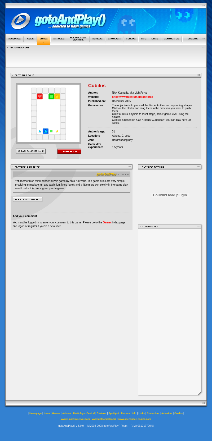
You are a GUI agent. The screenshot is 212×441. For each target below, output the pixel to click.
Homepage (35, 413)
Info (134, 413)
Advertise (166, 413)
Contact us (153, 413)
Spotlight (114, 413)
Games (107, 222)
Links (142, 413)
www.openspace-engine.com (134, 419)
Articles (66, 413)
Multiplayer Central (84, 413)
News (47, 413)
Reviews (101, 413)
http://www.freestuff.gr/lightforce (132, 96)
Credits (178, 413)
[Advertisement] (169, 312)
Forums (125, 413)
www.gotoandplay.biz (104, 419)
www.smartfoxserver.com (75, 419)
